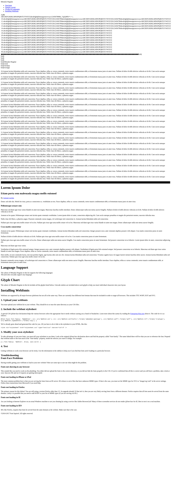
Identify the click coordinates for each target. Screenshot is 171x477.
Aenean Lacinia (8, 198)
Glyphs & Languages (12, 9)
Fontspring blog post (137, 314)
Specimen (8, 5)
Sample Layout (10, 7)
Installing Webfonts (12, 11)
